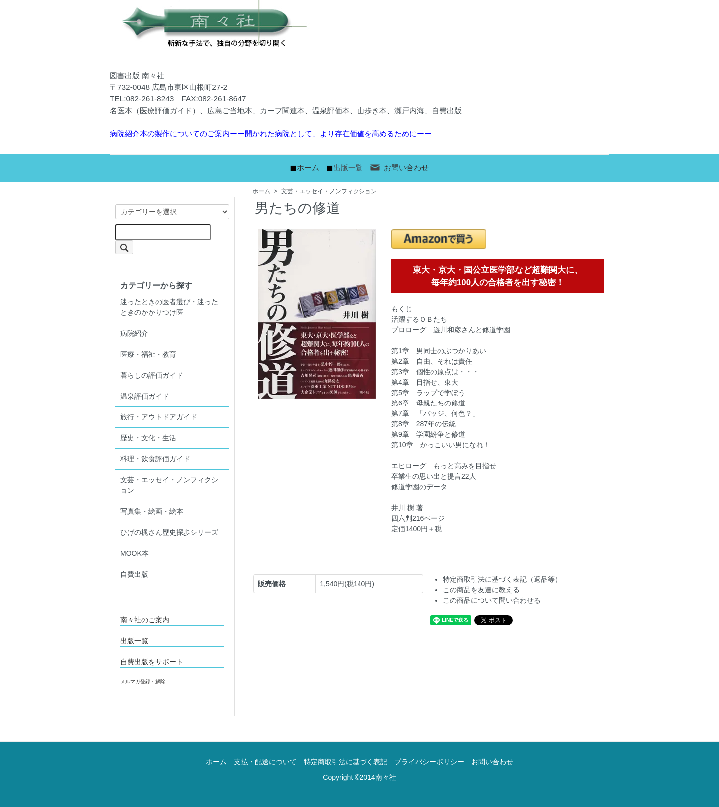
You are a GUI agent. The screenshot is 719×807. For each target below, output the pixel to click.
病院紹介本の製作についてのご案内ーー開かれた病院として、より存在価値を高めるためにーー (271, 133)
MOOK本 (134, 553)
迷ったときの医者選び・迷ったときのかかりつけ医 (169, 307)
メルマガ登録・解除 (142, 681)
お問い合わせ (399, 167)
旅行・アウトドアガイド (158, 417)
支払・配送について (265, 762)
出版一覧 (348, 167)
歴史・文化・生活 (148, 438)
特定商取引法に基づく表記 (345, 762)
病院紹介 (134, 333)
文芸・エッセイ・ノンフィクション (329, 191)
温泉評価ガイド (144, 396)
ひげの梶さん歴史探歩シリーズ (169, 532)
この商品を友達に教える (481, 590)
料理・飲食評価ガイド (155, 459)
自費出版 (134, 574)
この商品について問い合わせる (492, 600)
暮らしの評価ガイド (151, 375)
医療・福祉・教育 (148, 354)
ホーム (308, 167)
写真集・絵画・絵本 (151, 511)
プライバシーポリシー (429, 762)
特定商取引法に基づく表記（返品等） (502, 579)
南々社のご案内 (144, 620)
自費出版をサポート (151, 662)
